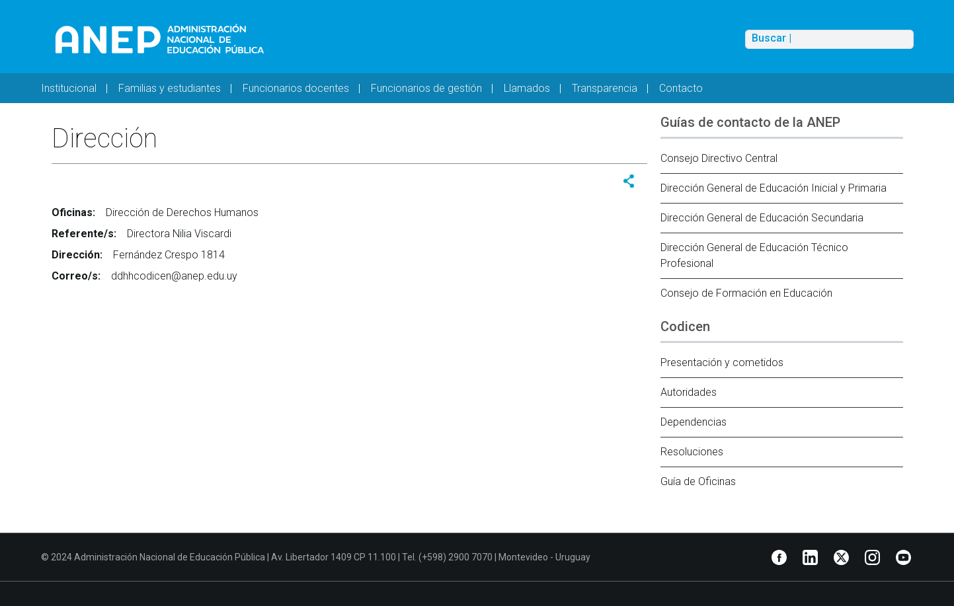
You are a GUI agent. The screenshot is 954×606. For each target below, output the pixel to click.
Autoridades (688, 392)
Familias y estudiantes (169, 88)
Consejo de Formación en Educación (746, 293)
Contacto (681, 88)
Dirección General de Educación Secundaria (761, 217)
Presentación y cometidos (721, 362)
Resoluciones (691, 451)
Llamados (527, 88)
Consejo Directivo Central (718, 158)
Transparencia (604, 88)
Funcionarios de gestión (426, 88)
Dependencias (693, 422)
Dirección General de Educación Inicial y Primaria (773, 188)
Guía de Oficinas (698, 481)
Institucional (69, 88)
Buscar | (771, 38)
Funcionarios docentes (296, 88)
